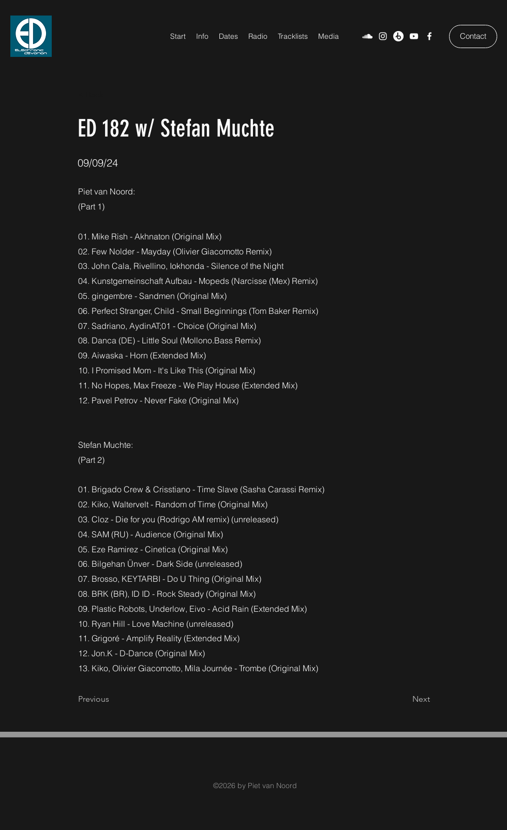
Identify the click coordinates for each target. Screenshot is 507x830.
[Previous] (112, 699)
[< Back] (112, 94)
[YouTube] (414, 36)
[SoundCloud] (367, 36)
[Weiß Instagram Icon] (383, 36)
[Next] (404, 699)
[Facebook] (429, 36)
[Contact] (473, 36)
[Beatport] (398, 36)
